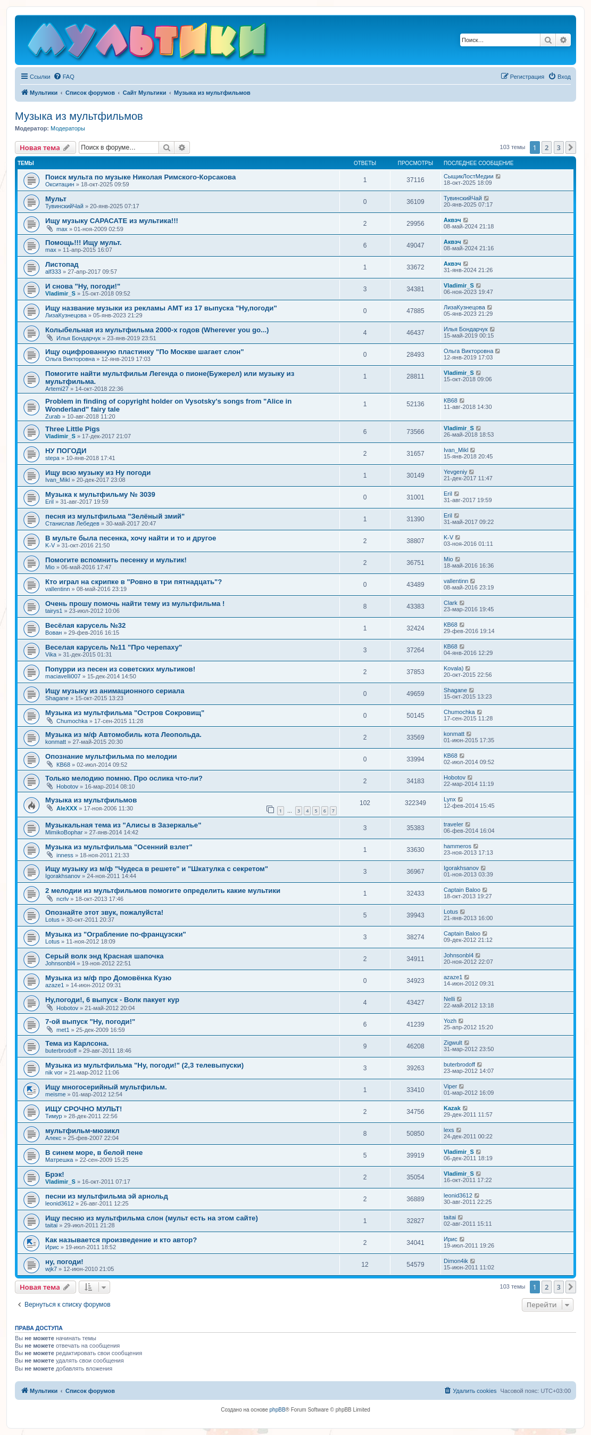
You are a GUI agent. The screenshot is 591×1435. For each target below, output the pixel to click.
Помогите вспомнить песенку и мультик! (116, 560)
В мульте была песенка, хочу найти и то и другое (130, 538)
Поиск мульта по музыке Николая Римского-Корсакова (140, 177)
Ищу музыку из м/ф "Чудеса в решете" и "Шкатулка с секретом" (156, 869)
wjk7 (51, 1269)
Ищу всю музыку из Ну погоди (98, 473)
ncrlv (62, 899)
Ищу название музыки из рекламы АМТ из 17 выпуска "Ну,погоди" (161, 308)
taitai (51, 1225)
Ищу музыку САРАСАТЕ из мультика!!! (111, 221)
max (62, 229)
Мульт (55, 199)
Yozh (450, 1021)
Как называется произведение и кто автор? (121, 1240)
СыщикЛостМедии (469, 176)
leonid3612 (59, 1203)
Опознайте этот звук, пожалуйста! (104, 912)
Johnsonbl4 (60, 963)
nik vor (53, 1072)
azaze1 (54, 985)
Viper (450, 1086)
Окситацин (59, 184)
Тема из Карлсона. (77, 1043)
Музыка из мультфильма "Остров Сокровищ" (124, 713)
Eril (49, 501)
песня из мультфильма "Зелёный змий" (115, 516)
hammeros (457, 846)
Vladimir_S (60, 293)
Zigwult (453, 1042)
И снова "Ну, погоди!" (82, 286)
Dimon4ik (456, 1261)
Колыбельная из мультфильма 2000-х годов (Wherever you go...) (157, 330)
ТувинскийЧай (64, 206)
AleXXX (66, 808)
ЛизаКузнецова (66, 315)
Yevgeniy (455, 472)
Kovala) (453, 668)
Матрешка (59, 1160)
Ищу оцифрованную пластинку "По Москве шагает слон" (144, 352)
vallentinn (57, 589)
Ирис (52, 1247)
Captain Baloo (462, 890)
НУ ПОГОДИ (65, 451)
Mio (50, 567)
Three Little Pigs (72, 429)
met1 (62, 1030)
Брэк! (54, 1174)
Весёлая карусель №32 (85, 625)
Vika (50, 654)
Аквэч (452, 220)
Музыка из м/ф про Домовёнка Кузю (108, 978)
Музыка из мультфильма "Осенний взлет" (119, 847)
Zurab (53, 416)
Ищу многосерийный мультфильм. (106, 1087)
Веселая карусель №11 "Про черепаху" (113, 647)
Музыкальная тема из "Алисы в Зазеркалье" (123, 825)
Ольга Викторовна (70, 359)
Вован (53, 632)
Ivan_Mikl (456, 450)
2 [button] (546, 147)
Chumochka (72, 721)
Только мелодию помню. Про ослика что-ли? (124, 778)
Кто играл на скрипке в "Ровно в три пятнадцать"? (133, 582)
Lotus (52, 919)
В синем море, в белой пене (94, 1153)
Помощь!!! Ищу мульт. (83, 243)
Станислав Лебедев (72, 523)
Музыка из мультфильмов (79, 116)
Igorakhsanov (62, 876)
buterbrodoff (61, 1050)
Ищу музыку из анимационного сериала (115, 691)
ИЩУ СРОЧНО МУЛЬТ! (83, 1109)
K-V (50, 545)
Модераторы (68, 128)
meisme (55, 1094)
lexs (449, 1130)
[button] (570, 147)
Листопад (62, 264)
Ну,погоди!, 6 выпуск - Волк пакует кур (112, 1000)
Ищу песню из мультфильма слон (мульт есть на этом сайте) (151, 1218)
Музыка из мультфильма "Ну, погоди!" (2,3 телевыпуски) (144, 1065)
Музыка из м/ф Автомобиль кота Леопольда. (123, 735)
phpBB (278, 1410)
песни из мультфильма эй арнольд (106, 1196)
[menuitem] (63, 76)
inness (64, 855)
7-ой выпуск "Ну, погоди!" (90, 1022)
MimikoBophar (63, 832)
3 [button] (559, 147)
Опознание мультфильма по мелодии (111, 756)
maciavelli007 (63, 676)
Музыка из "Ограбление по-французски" (115, 934)
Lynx (450, 799)
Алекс (53, 1138)
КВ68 (450, 400)
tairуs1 (53, 611)
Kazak (452, 1108)
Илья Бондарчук (78, 338)
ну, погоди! (64, 1262)
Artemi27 (57, 389)
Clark (450, 603)
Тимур (53, 1116)
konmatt (55, 742)
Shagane (57, 698)
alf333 (53, 271)
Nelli (449, 999)
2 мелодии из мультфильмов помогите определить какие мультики (162, 891)
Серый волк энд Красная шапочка (104, 956)
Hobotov (67, 786)
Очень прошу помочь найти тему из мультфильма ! (134, 604)
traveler (453, 824)
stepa (52, 458)
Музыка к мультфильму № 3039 (100, 494)
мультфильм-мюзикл (82, 1131)
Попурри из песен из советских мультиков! (120, 669)
